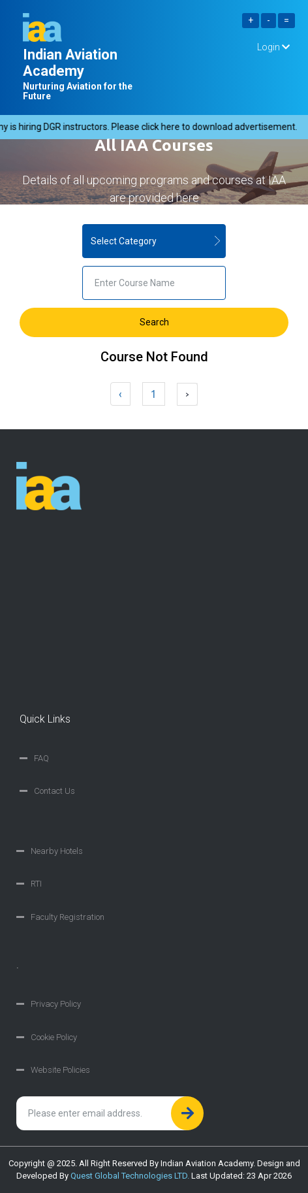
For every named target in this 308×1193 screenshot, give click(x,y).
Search (154, 322)
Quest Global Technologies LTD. (129, 1176)
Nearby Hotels (57, 851)
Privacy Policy (56, 1004)
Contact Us (54, 791)
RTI (36, 884)
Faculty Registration (67, 917)
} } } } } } (154, 241)
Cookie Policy (54, 1037)
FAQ (41, 758)
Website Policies (60, 1070)
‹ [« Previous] (120, 394)
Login (273, 47)
